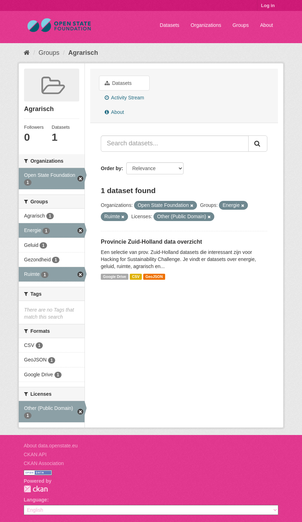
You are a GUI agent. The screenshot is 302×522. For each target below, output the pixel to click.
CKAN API (35, 454)
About (266, 25)
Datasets (169, 25)
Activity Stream (124, 97)
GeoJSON (154, 276)
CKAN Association (44, 463)
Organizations (206, 25)
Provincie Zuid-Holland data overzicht (151, 242)
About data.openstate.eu (51, 445)
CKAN (36, 489)
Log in (268, 5)
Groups (240, 25)
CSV (136, 276)
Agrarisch (83, 52)
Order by (111, 168)
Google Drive (114, 276)
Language (35, 500)
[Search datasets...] (175, 143)
